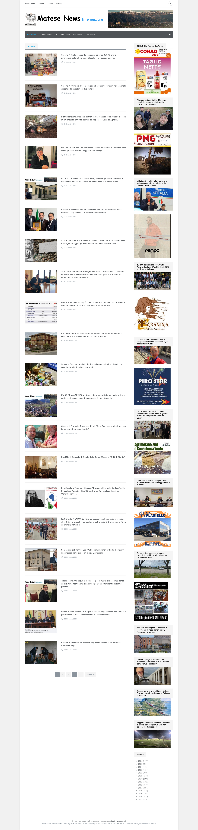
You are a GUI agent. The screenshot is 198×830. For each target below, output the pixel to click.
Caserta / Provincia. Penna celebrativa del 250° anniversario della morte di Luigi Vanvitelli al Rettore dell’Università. (93, 211)
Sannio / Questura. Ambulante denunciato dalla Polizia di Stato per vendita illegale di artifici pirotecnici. (91, 365)
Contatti (50, 3)
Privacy (59, 3)
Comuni (41, 3)
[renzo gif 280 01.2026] (152, 236)
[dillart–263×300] (151, 601)
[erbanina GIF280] (152, 313)
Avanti (90, 675)
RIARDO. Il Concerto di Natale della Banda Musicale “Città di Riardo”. (92, 457)
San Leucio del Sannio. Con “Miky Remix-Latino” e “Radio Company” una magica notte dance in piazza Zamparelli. (92, 551)
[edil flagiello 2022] (152, 528)
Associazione (30, 3)
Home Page (31, 34)
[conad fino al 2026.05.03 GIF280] (152, 71)
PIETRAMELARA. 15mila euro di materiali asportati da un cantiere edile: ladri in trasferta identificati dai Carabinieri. (93, 334)
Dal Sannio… (78, 34)
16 (80, 675)
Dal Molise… (91, 34)
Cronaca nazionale (62, 34)
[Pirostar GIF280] (152, 386)
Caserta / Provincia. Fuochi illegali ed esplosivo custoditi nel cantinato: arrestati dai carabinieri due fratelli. (92, 87)
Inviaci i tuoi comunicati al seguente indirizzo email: (99, 821)
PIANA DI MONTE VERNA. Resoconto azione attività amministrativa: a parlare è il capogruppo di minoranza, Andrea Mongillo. (92, 396)
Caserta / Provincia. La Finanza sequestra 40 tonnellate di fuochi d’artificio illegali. (90, 644)
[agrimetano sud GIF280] (152, 458)
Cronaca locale (46, 34)
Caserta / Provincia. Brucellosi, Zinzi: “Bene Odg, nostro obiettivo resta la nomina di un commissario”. (92, 427)
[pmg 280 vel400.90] (152, 154)
